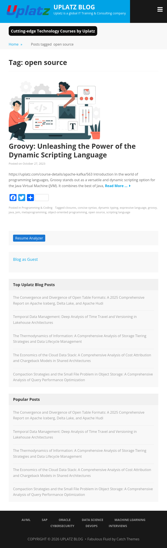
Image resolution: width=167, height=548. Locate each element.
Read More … (116, 185)
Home (15, 44)
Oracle (65, 520)
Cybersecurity (62, 526)
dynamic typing (108, 208)
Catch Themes (128, 539)
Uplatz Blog (74, 7)
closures (70, 208)
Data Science (92, 520)
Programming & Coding (37, 208)
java (11, 212)
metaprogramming (34, 212)
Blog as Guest (25, 259)
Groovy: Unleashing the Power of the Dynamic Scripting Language (72, 150)
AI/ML (26, 520)
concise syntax (87, 208)
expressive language (133, 208)
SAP (44, 520)
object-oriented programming (67, 212)
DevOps (91, 526)
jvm (17, 212)
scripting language (118, 212)
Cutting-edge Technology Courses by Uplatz (53, 31)
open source (97, 212)
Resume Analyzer (29, 238)
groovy (152, 208)
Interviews (118, 526)
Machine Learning (130, 520)
